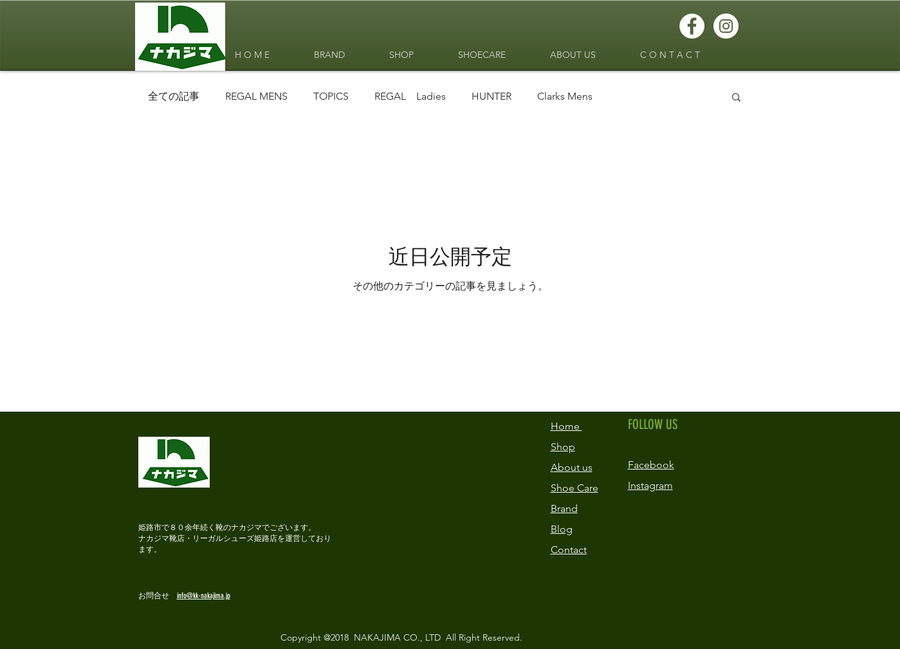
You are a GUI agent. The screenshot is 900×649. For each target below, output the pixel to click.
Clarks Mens (564, 96)
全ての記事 (173, 96)
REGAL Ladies (410, 96)
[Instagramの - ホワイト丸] (726, 26)
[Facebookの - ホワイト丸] (691, 26)
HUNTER (491, 96)
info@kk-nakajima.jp (203, 595)
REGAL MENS (256, 96)
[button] (736, 98)
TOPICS (331, 96)
